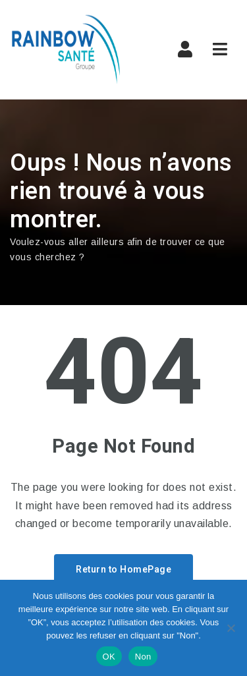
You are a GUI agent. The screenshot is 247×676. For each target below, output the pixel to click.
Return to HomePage (123, 570)
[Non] (230, 627)
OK (109, 657)
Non (143, 657)
